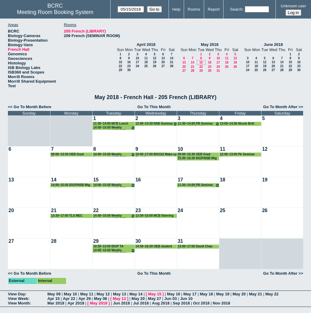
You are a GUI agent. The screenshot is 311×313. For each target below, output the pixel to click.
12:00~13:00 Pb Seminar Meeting (237, 154)
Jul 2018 (141, 303)
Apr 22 (69, 298)
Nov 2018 (221, 303)
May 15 (154, 294)
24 (137, 66)
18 (146, 62)
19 (154, 62)
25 (146, 66)
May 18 (206, 294)
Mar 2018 (55, 303)
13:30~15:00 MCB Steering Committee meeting (154, 216)
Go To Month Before (32, 107)
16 (129, 62)
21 (171, 62)
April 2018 (146, 44)
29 (120, 70)
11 (146, 58)
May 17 (190, 294)
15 (120, 62)
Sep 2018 (181, 303)
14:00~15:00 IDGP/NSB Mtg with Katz (70, 185)
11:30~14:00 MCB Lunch (110, 123)
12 (154, 58)
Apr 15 (53, 298)
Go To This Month (154, 107)
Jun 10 (186, 298)
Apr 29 (84, 298)
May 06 (100, 298)
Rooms (194, 9)
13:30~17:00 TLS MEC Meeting (67, 216)
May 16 (173, 294)
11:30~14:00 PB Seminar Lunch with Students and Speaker (199, 124)
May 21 (255, 294)
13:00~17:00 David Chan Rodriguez (195, 247)
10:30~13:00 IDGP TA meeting (108, 247)
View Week (18, 298)
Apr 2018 (75, 303)
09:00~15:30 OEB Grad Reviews (194, 154)
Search (236, 9)
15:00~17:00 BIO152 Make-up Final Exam (156, 154)
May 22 (272, 294)
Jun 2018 (121, 303)
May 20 (239, 294)
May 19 (222, 294)
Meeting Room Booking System (55, 12)
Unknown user (293, 6)
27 (163, 66)
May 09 (53, 294)
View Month (19, 303)
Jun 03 (170, 298)
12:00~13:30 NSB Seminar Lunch (156, 124)
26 (154, 66)
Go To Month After (280, 107)
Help (176, 9)
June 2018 (273, 44)
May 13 (119, 294)
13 (163, 58)
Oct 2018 (201, 303)
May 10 (70, 294)
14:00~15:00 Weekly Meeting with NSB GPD (114, 128)
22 (120, 66)
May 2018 (209, 44)
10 (137, 58)
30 (129, 70)
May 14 (135, 294)
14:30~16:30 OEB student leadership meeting (153, 247)
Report (214, 9)
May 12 (103, 294)
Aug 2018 (160, 303)
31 (218, 70)
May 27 (154, 298)
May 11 (86, 294)
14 (171, 58)
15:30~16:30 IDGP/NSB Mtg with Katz (197, 158)
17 (137, 62)
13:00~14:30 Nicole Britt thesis (237, 124)
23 (129, 66)
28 (171, 66)
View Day (16, 294)
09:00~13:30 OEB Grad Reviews (67, 154)
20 (163, 62)
